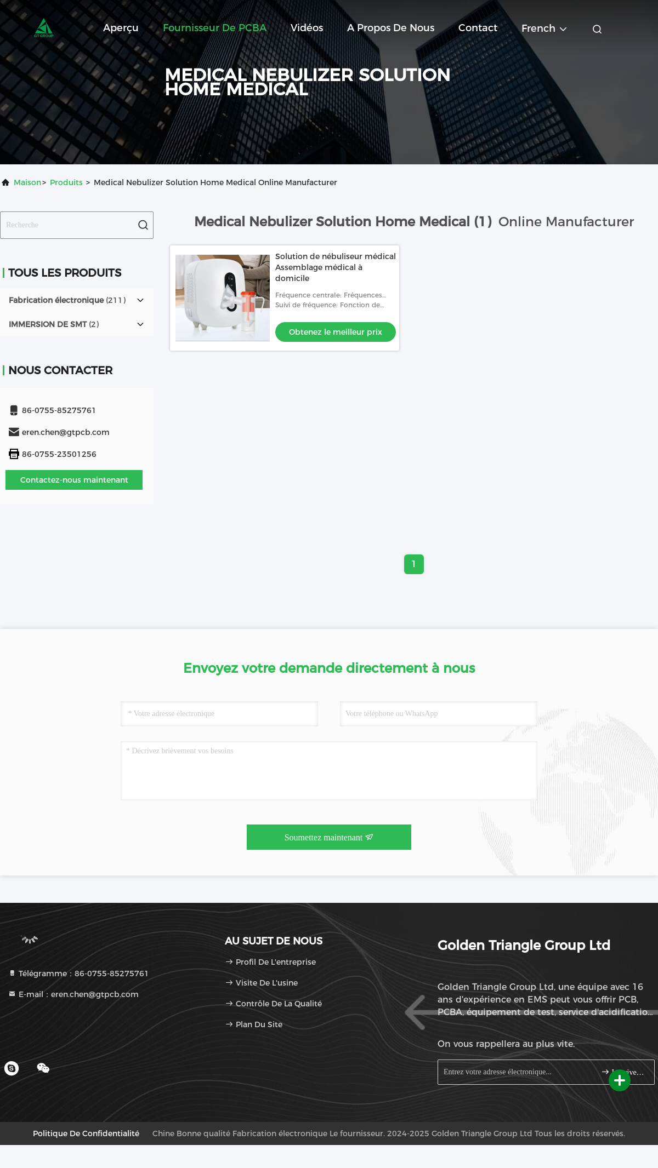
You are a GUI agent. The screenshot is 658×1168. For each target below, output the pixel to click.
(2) (54, 324)
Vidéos (307, 28)
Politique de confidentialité (86, 1133)
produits (66, 182)
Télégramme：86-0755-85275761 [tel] (78, 973)
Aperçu (121, 28)
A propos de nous (390, 28)
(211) (67, 300)
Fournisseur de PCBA (214, 28)
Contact (477, 28)
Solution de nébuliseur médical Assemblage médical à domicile (335, 267)
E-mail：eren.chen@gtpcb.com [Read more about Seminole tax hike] (73, 994)
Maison (27, 182)
